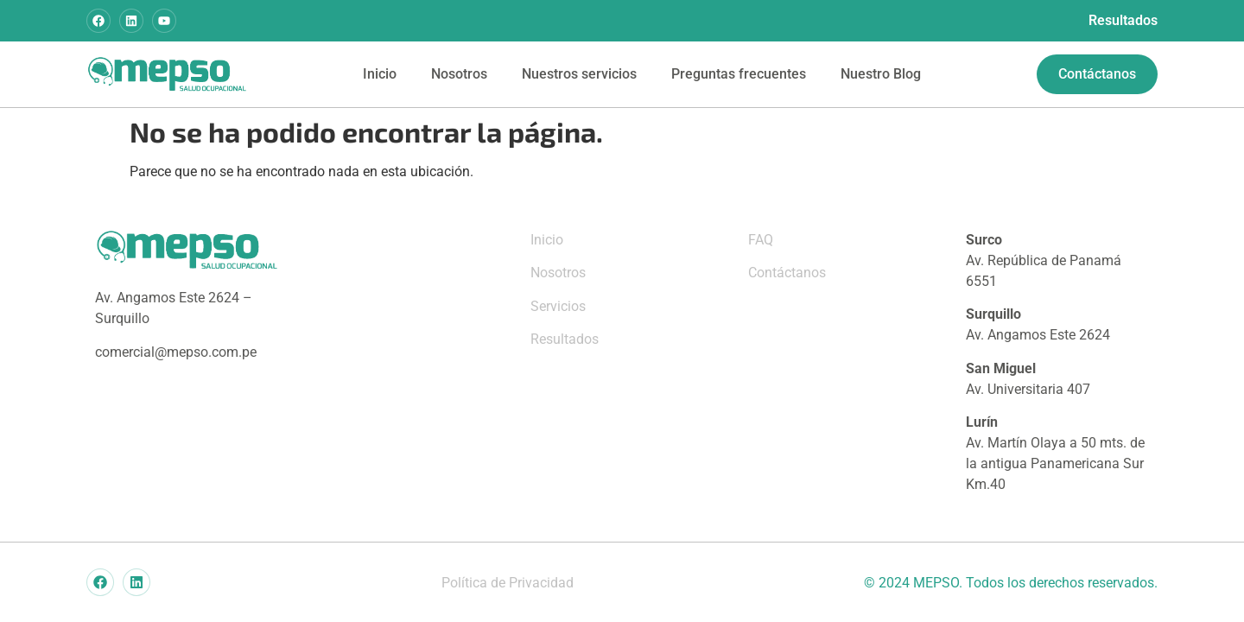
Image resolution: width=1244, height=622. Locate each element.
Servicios (558, 306)
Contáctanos (787, 272)
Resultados (1123, 20)
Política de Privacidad (507, 582)
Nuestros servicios (579, 74)
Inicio (380, 74)
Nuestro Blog (881, 74)
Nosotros (459, 74)
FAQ (760, 240)
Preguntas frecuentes (738, 74)
